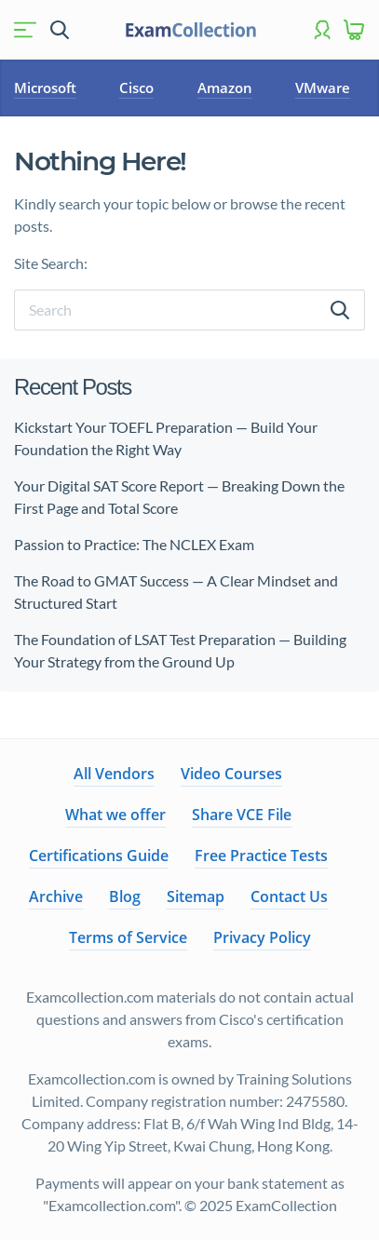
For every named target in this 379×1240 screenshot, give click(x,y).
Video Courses (231, 773)
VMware (322, 87)
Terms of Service (128, 937)
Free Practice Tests (261, 855)
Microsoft (45, 87)
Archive (56, 896)
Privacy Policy (262, 937)
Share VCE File (241, 814)
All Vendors (114, 773)
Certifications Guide (99, 855)
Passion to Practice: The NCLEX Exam (135, 544)
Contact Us (289, 896)
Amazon (224, 87)
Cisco (136, 87)
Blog (125, 896)
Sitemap (195, 896)
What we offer (115, 814)
